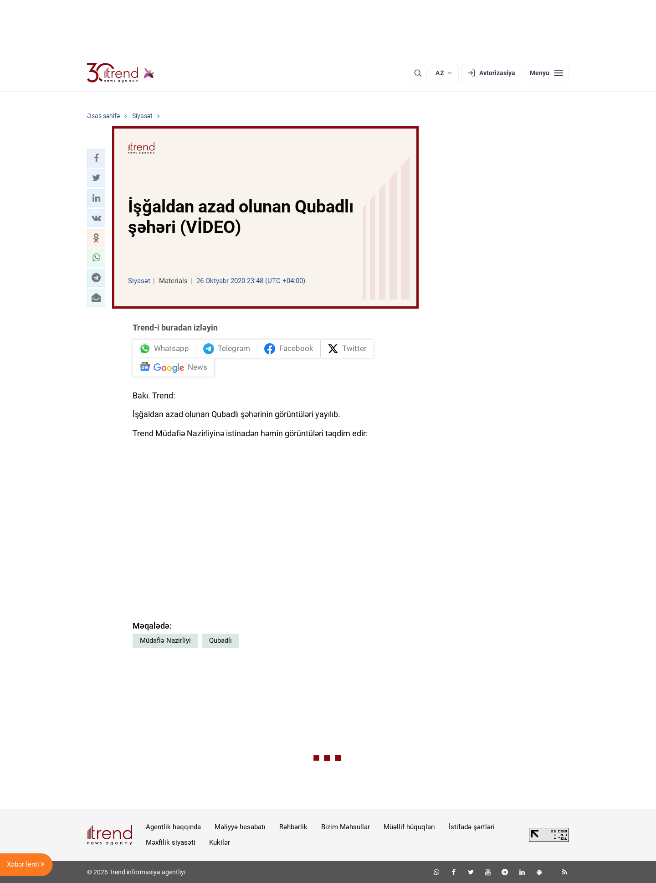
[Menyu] (546, 73)
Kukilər (219, 842)
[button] (96, 158)
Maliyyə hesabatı (240, 827)
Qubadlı (220, 640)
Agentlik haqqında (173, 827)
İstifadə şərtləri (472, 827)
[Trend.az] (120, 73)
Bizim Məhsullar (345, 827)
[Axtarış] (418, 73)
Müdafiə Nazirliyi (165, 640)
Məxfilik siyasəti (170, 842)
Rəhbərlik (293, 827)
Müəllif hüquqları (409, 827)
